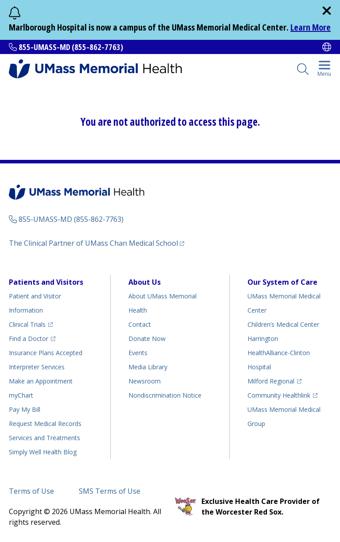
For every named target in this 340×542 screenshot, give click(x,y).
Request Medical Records (45, 423)
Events (137, 352)
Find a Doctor (28, 338)
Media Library (147, 367)
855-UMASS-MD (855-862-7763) (71, 47)
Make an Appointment (41, 381)
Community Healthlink (278, 395)
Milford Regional (270, 381)
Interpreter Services (37, 367)
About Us (144, 282)
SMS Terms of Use (109, 491)
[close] (326, 10)
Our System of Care (282, 282)
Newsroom (144, 381)
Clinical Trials (27, 324)
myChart (21, 395)
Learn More (310, 27)
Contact (139, 324)
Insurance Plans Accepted (45, 352)
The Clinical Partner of (93, 243)
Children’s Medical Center (283, 324)
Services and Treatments (44, 438)
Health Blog (43, 452)
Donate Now (147, 338)
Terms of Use (31, 491)
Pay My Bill (24, 409)
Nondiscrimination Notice (164, 395)
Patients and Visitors (46, 282)
